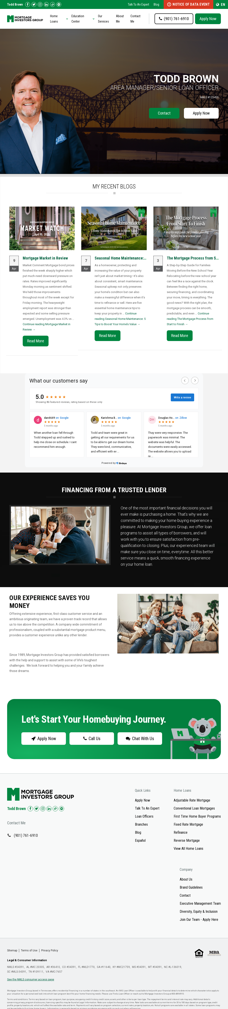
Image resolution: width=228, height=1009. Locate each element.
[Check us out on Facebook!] (27, 4)
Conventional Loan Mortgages (194, 808)
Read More (35, 341)
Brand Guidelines (191, 887)
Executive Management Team (200, 903)
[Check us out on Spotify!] (61, 808)
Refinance (180, 832)
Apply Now (208, 18)
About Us (186, 879)
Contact (164, 113)
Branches (141, 824)
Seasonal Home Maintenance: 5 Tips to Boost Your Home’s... (144, 258)
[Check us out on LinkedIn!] (46, 4)
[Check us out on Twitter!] (33, 4)
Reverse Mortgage (187, 840)
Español (140, 840)
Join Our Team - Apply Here (199, 919)
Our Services (103, 18)
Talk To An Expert (138, 4)
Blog (156, 4)
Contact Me (135, 18)
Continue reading (120, 319)
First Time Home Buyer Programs (197, 816)
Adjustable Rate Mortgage (192, 800)
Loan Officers (144, 816)
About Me (120, 18)
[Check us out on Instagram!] (40, 4)
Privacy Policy (49, 950)
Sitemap (12, 950)
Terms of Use (29, 950)
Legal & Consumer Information (27, 960)
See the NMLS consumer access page (30, 979)
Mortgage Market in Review (45, 258)
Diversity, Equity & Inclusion (199, 911)
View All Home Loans (188, 848)
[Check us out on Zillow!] (52, 4)
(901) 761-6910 (26, 835)
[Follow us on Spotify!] (58, 4)
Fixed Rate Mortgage (188, 824)
